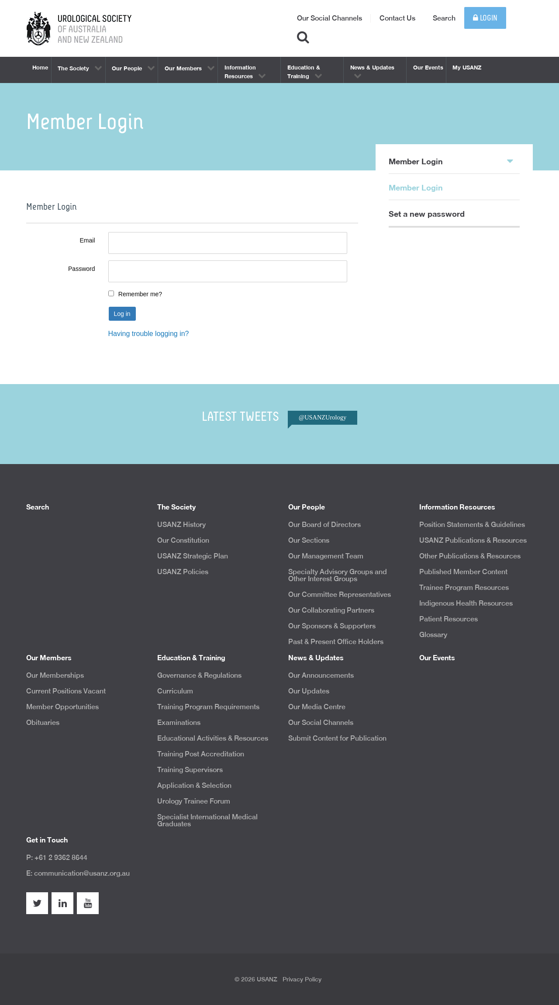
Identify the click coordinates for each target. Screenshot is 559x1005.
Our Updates (308, 691)
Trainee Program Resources (464, 587)
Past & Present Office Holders (335, 642)
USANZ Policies (182, 572)
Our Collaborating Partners (331, 610)
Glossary (433, 635)
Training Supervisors (190, 770)
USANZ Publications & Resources (473, 540)
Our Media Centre (316, 707)
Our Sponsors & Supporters (332, 626)
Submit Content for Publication (337, 738)
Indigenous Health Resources (466, 603)
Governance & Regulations (199, 675)
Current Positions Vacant (66, 691)
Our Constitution (183, 540)
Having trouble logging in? (148, 333)
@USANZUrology (322, 417)
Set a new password (427, 213)
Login (485, 18)
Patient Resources (448, 619)
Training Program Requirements (208, 707)
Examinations (178, 722)
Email (87, 240)
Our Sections (308, 540)
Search (444, 18)
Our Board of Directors (324, 524)
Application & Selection (194, 785)
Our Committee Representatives (339, 594)
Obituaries (42, 722)
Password (81, 268)
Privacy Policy (302, 979)
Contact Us (397, 18)
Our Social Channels (329, 18)
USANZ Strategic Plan (192, 556)
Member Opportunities (62, 707)
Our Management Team (325, 556)
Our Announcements (321, 675)
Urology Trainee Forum (193, 801)
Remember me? (140, 294)
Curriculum (175, 691)
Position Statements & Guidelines (472, 524)
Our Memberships (55, 675)
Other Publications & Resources (470, 556)
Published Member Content (463, 572)
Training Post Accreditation (200, 754)
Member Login (451, 161)
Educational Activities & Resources (212, 738)
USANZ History (181, 524)
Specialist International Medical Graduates (207, 820)
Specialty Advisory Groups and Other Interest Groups (337, 575)
